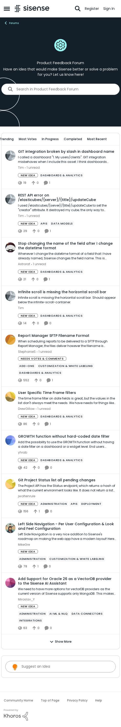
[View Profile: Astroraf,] (10, 247)
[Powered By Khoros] (60, 715)
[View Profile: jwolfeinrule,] (10, 484)
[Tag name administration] (53, 504)
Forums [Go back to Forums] (11, 23)
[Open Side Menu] (6, 8)
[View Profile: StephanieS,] (10, 340)
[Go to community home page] (32, 8)
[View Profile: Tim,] (10, 156)
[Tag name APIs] (44, 223)
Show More (61, 641)
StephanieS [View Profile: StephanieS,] (27, 351)
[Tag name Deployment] (91, 504)
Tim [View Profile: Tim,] (21, 167)
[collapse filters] (112, 139)
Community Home (18, 700)
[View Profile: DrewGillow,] (10, 397)
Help (98, 700)
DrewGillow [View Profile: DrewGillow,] (26, 409)
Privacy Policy (77, 700)
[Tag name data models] (62, 223)
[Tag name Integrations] (30, 620)
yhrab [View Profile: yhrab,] (22, 452)
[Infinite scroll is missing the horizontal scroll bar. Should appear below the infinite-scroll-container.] (67, 300)
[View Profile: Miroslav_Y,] (10, 583)
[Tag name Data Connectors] (87, 613)
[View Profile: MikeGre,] (10, 528)
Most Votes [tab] (28, 139)
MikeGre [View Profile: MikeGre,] (24, 544)
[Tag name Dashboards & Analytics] (61, 175)
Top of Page (50, 700)
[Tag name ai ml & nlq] (58, 613)
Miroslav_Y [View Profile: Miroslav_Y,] (26, 599)
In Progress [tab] (50, 139)
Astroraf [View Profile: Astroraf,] (24, 264)
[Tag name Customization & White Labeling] (65, 366)
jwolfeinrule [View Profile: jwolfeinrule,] (26, 496)
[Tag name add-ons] (27, 366)
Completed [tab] (73, 139)
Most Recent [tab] (97, 139)
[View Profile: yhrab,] (10, 440)
